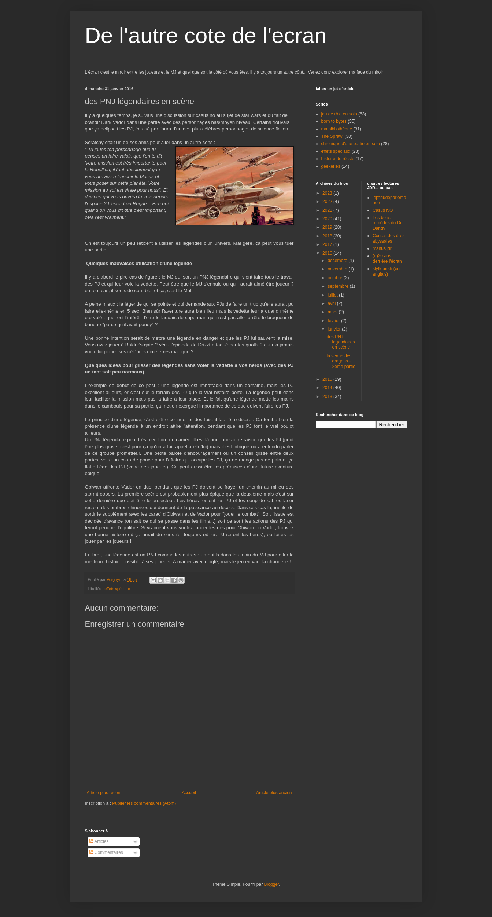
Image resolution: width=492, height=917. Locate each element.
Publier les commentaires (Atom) (144, 803)
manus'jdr (382, 248)
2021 (327, 210)
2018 (327, 236)
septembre (338, 286)
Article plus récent (104, 792)
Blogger (271, 884)
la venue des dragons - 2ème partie (340, 361)
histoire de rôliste (338, 158)
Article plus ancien (274, 792)
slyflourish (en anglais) (386, 271)
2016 (327, 253)
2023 (327, 193)
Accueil (189, 792)
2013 (327, 396)
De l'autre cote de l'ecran (206, 35)
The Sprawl (332, 136)
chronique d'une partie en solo (350, 143)
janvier (335, 329)
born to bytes (334, 121)
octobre (335, 277)
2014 (327, 387)
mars (333, 311)
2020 (327, 218)
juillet (333, 295)
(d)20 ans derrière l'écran (387, 258)
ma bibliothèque (336, 129)
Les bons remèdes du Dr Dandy (387, 223)
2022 (327, 201)
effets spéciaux (117, 588)
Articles (99, 841)
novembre (338, 269)
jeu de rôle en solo (339, 114)
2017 (327, 244)
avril (332, 303)
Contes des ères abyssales (388, 238)
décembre (338, 260)
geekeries (330, 166)
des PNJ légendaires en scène (340, 342)
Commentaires (106, 852)
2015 (327, 379)
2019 (327, 227)
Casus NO (383, 210)
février (334, 320)
